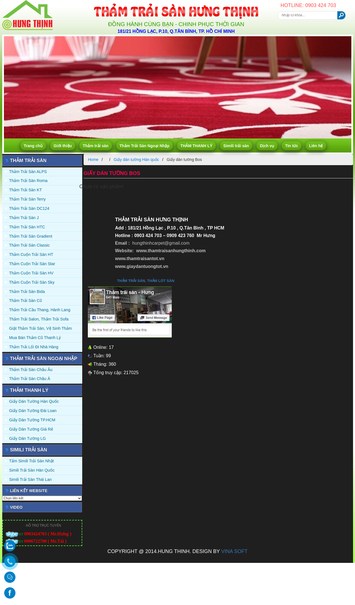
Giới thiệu (63, 146)
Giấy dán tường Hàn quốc (34, 401)
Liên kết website (29, 490)
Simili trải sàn (236, 146)
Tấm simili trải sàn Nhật (31, 461)
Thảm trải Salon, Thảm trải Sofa (39, 319)
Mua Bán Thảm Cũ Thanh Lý (35, 337)
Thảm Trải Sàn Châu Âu (30, 369)
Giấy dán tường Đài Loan (33, 410)
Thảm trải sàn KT (25, 190)
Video (16, 507)
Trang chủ (33, 146)
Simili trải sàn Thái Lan (30, 479)
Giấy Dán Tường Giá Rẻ (31, 429)
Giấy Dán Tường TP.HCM (32, 420)
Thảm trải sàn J (24, 217)
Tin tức (291, 146)
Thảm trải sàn (95, 146)
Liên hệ (316, 146)
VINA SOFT (234, 551)
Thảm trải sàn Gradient (30, 236)
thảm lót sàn (160, 281)
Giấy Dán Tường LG (27, 438)
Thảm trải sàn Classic (29, 245)
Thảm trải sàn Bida (27, 291)
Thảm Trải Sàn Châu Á (29, 378)
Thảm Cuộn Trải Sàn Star (32, 263)
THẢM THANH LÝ (196, 146)
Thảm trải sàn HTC (27, 227)
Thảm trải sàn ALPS (28, 171)
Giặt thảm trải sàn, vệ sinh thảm (40, 328)
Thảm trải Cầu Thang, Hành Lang (39, 310)
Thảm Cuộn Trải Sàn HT (31, 254)
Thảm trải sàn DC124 (29, 208)
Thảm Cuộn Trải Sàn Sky (32, 282)
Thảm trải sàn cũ (25, 300)
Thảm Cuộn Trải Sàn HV (31, 273)
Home (93, 159)
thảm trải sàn (131, 281)
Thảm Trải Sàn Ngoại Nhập (145, 146)
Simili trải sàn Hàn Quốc (32, 470)
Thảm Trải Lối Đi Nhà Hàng (33, 347)
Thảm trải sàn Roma (28, 180)
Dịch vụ (267, 146)
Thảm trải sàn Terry (27, 199)
